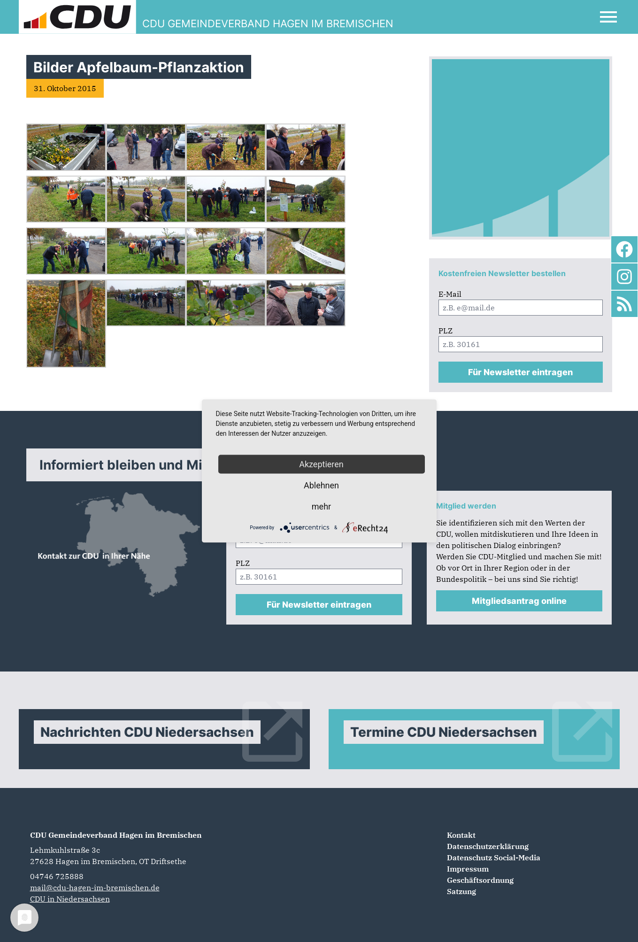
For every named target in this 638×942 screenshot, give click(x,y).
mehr (321, 506)
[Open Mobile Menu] (608, 17)
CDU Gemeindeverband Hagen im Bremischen (116, 835)
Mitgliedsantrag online (519, 601)
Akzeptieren (321, 464)
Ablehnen (321, 485)
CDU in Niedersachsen (70, 898)
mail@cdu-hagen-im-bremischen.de (95, 887)
